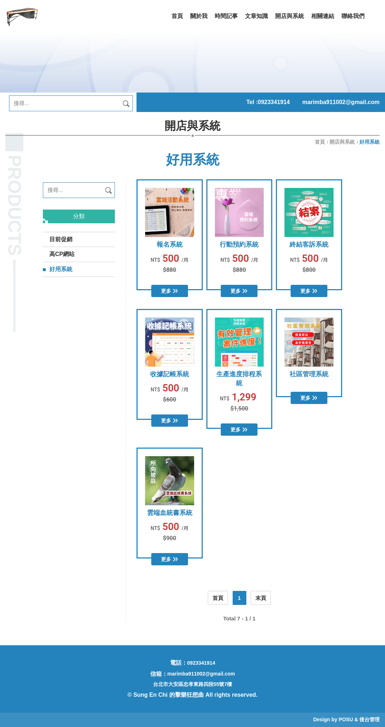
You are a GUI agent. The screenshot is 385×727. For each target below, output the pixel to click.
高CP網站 (62, 254)
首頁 (320, 142)
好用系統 (60, 269)
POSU (346, 719)
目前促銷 (60, 239)
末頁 (260, 598)
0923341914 (274, 102)
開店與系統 (342, 142)
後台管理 (369, 719)
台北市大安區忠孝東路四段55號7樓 (192, 684)
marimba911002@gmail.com (341, 102)
